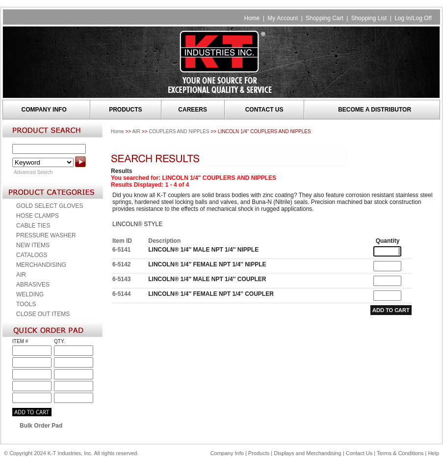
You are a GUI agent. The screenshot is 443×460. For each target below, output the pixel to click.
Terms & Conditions (400, 453)
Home (252, 18)
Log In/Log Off (413, 18)
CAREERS (192, 109)
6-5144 (121, 293)
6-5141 (121, 249)
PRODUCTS (125, 109)
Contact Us (359, 453)
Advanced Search (33, 172)
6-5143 (121, 279)
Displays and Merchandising (308, 453)
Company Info (226, 453)
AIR (136, 131)
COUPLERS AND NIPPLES (179, 131)
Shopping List (369, 18)
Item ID (122, 240)
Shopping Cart (324, 18)
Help (433, 453)
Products (258, 453)
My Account (282, 18)
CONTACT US (264, 109)
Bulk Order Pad (41, 425)
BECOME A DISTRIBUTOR (374, 109)
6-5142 (121, 264)
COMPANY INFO (44, 109)
